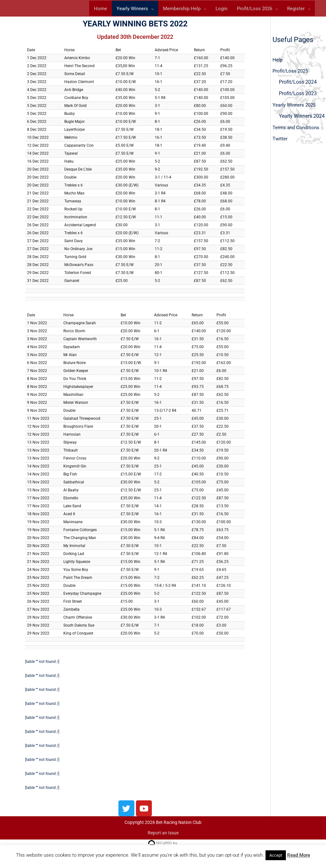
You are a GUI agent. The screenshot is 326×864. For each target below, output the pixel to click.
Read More (298, 855)
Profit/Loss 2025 (291, 73)
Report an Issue (163, 835)
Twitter (280, 142)
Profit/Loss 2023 (298, 96)
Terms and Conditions (297, 131)
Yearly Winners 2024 (302, 119)
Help (278, 62)
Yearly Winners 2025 (295, 108)
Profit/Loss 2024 (298, 85)
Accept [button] (275, 855)
